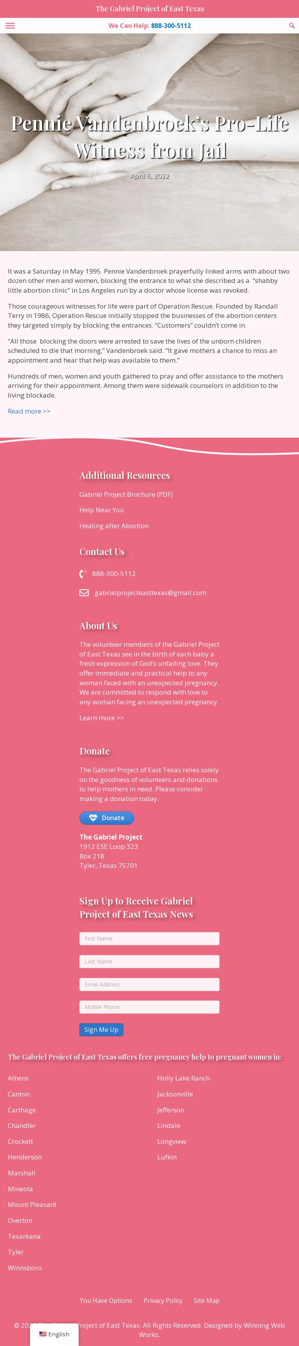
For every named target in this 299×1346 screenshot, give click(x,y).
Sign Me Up (101, 1029)
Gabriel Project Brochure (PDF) (126, 494)
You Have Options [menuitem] (106, 1300)
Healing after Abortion (114, 525)
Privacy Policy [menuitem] (163, 1300)
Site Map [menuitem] (207, 1300)
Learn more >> (101, 717)
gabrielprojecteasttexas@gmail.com (150, 592)
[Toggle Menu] (10, 25)
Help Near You (101, 509)
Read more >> (29, 411)
